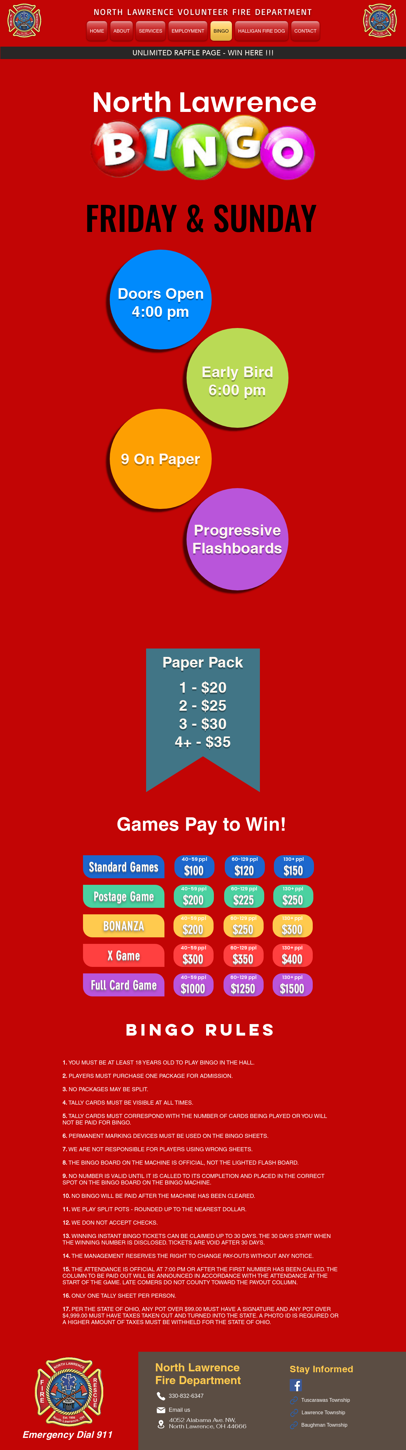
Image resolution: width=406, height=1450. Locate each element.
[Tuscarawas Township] (322, 1400)
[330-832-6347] (182, 1396)
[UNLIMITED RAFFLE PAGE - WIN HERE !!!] (203, 53)
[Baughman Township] (322, 1425)
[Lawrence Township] (322, 1412)
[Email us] (178, 1410)
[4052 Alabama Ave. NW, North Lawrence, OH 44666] (162, 1424)
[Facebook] (296, 1385)
